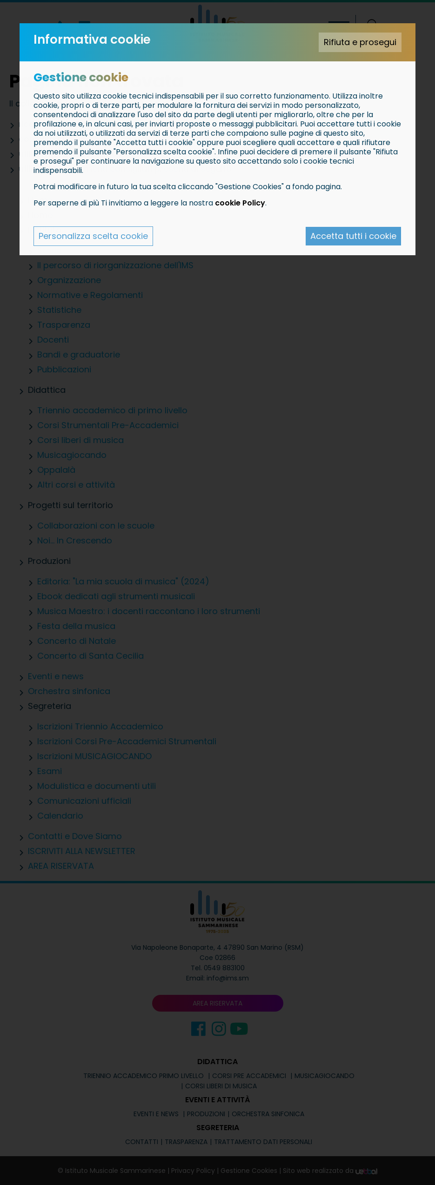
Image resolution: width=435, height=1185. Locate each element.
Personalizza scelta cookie (93, 236)
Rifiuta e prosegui (360, 42)
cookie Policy (240, 203)
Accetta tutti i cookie (353, 236)
